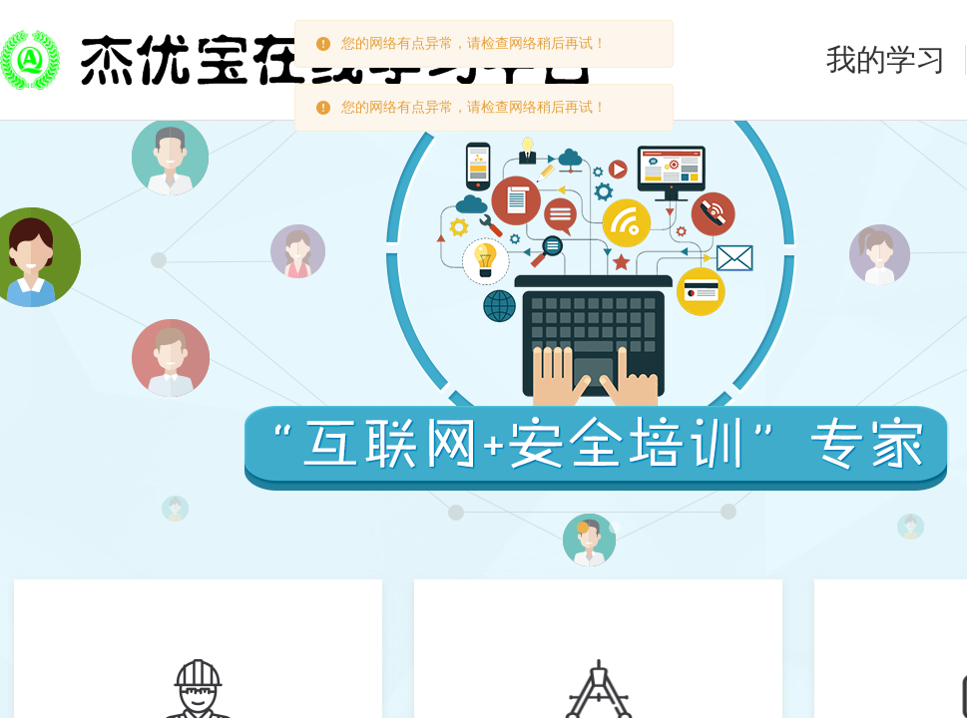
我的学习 (886, 60)
